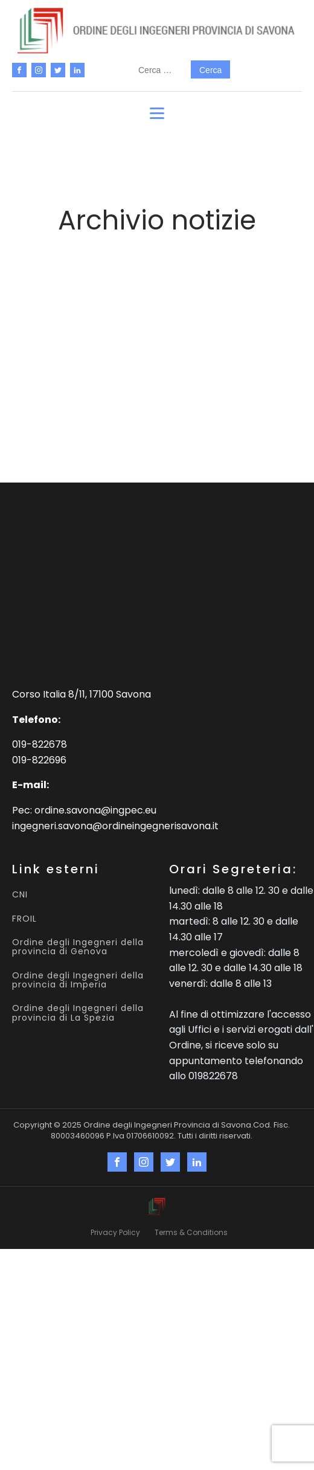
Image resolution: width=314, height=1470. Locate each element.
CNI (20, 894)
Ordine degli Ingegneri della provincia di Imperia (78, 980)
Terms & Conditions (191, 1232)
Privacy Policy (115, 1232)
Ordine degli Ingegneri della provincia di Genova (78, 947)
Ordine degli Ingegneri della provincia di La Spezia (78, 1013)
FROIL (24, 918)
